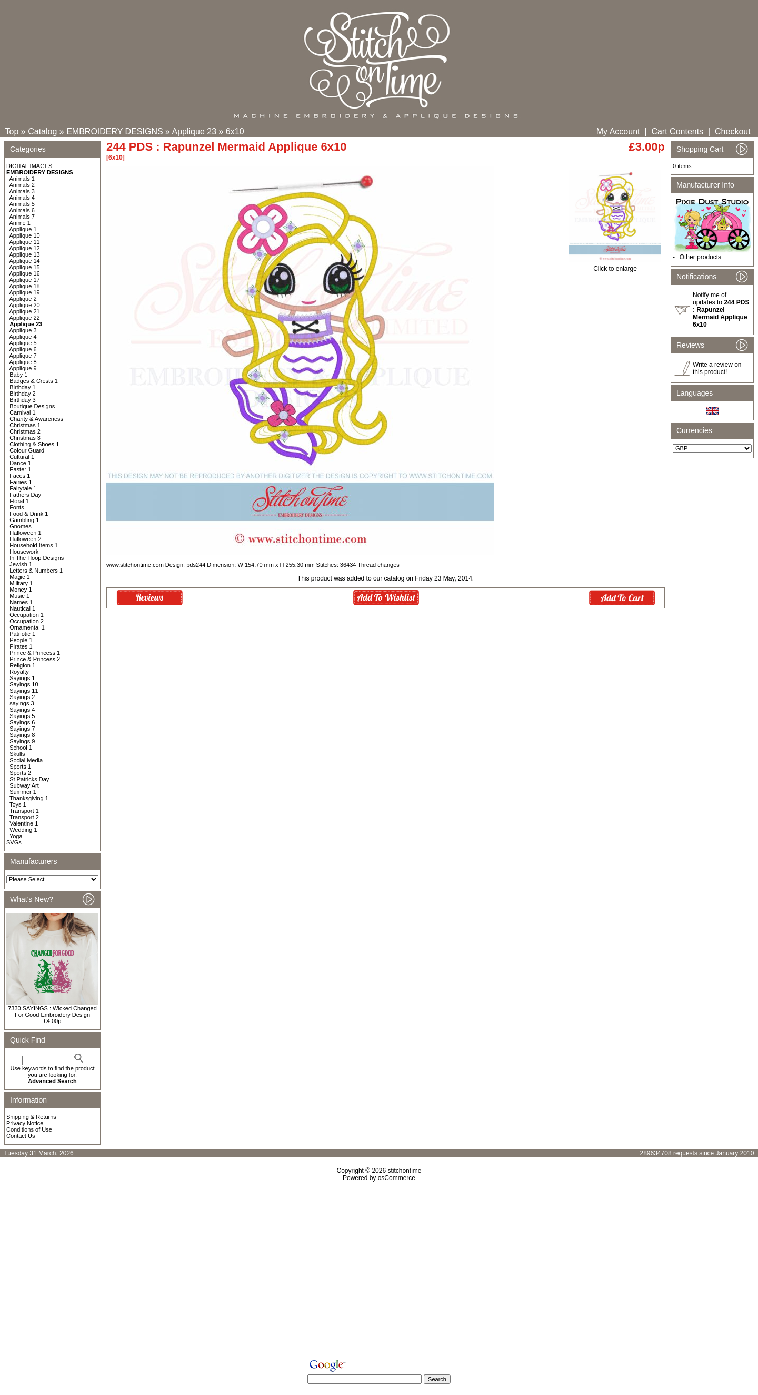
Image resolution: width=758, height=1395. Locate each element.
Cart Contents (677, 131)
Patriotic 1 (22, 634)
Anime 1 (20, 223)
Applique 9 (23, 368)
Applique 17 (24, 280)
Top (12, 131)
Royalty (19, 672)
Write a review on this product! (717, 368)
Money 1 (20, 589)
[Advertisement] (379, 1272)
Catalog (42, 131)
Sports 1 (20, 766)
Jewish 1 (20, 564)
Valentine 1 (23, 823)
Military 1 (21, 583)
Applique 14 (24, 261)
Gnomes (20, 526)
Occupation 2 (26, 621)
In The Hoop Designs (36, 558)
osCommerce (396, 1178)
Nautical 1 (22, 608)
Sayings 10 (23, 684)
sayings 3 (21, 703)
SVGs (14, 842)
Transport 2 (24, 817)
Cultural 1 (21, 457)
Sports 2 (20, 773)
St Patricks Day (29, 779)
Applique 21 (24, 311)
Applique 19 (24, 292)
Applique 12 (24, 248)
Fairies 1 (20, 482)
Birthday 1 (22, 387)
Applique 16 (24, 273)
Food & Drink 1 (28, 513)
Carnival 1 (22, 412)
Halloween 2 (25, 539)
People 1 (20, 640)
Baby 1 (18, 374)
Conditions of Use (29, 1129)
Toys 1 (17, 804)
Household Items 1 (33, 545)
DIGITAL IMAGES (29, 166)
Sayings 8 (22, 735)
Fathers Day (25, 495)
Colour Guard (26, 450)
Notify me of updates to (721, 309)
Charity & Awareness (36, 419)
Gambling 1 (24, 520)
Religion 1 (22, 665)
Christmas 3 (25, 438)
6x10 (235, 131)
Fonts (16, 507)
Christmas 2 (25, 431)
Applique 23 (194, 131)
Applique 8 (23, 362)
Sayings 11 (23, 690)
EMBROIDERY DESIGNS (114, 131)
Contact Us (20, 1136)
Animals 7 (22, 216)
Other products (700, 257)
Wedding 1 (23, 830)
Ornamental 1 (27, 627)
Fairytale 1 (22, 488)
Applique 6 (23, 349)
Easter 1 (20, 469)
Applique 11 (24, 242)
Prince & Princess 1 (34, 653)
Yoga (16, 836)
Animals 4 (22, 197)
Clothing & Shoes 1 (34, 444)
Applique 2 (23, 299)
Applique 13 (24, 254)
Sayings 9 (22, 741)
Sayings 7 (22, 728)
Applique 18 (24, 286)
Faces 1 (19, 476)
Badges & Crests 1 (33, 381)
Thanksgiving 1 (28, 798)
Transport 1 (24, 811)
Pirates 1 (20, 646)
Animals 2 (22, 185)
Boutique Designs (32, 406)
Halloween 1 (25, 532)
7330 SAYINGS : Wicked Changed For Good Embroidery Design (52, 1011)
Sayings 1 (22, 678)
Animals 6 (22, 210)
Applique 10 (24, 235)
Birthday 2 (22, 393)
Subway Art (24, 785)
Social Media (26, 760)
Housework (23, 551)
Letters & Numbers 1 (36, 570)
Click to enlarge (615, 265)
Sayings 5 (22, 716)
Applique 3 (23, 330)
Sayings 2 (22, 697)
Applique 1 (23, 229)
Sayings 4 (22, 709)
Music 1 (19, 596)
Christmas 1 (25, 425)
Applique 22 (24, 318)
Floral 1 (19, 501)
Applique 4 (23, 336)
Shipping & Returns (31, 1117)
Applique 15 (24, 267)
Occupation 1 (26, 615)
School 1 (20, 747)
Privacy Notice (24, 1123)
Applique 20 (24, 305)
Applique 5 (23, 343)
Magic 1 (19, 577)
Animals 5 (22, 204)
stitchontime (404, 1170)
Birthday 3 (22, 400)
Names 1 (21, 602)
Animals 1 (22, 178)
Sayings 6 (22, 722)
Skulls (17, 754)
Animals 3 (22, 191)
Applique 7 (23, 355)
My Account (618, 131)
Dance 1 (20, 463)
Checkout (733, 131)
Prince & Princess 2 (34, 659)
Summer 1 (22, 792)
